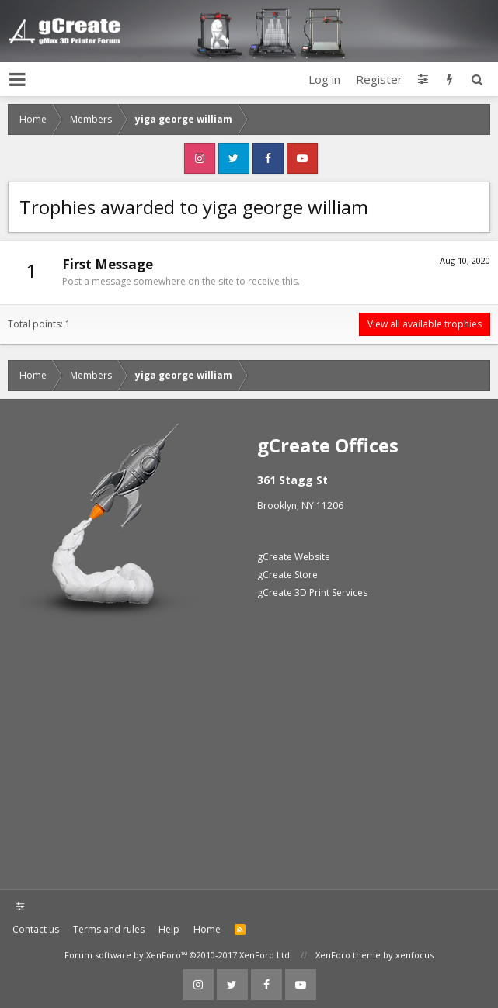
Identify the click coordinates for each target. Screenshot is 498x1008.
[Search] (476, 79)
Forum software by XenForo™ (178, 955)
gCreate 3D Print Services (312, 592)
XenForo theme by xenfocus (374, 955)
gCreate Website (293, 556)
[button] (17, 79)
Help (168, 929)
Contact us (35, 929)
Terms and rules (109, 929)
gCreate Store (287, 574)
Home (207, 929)
